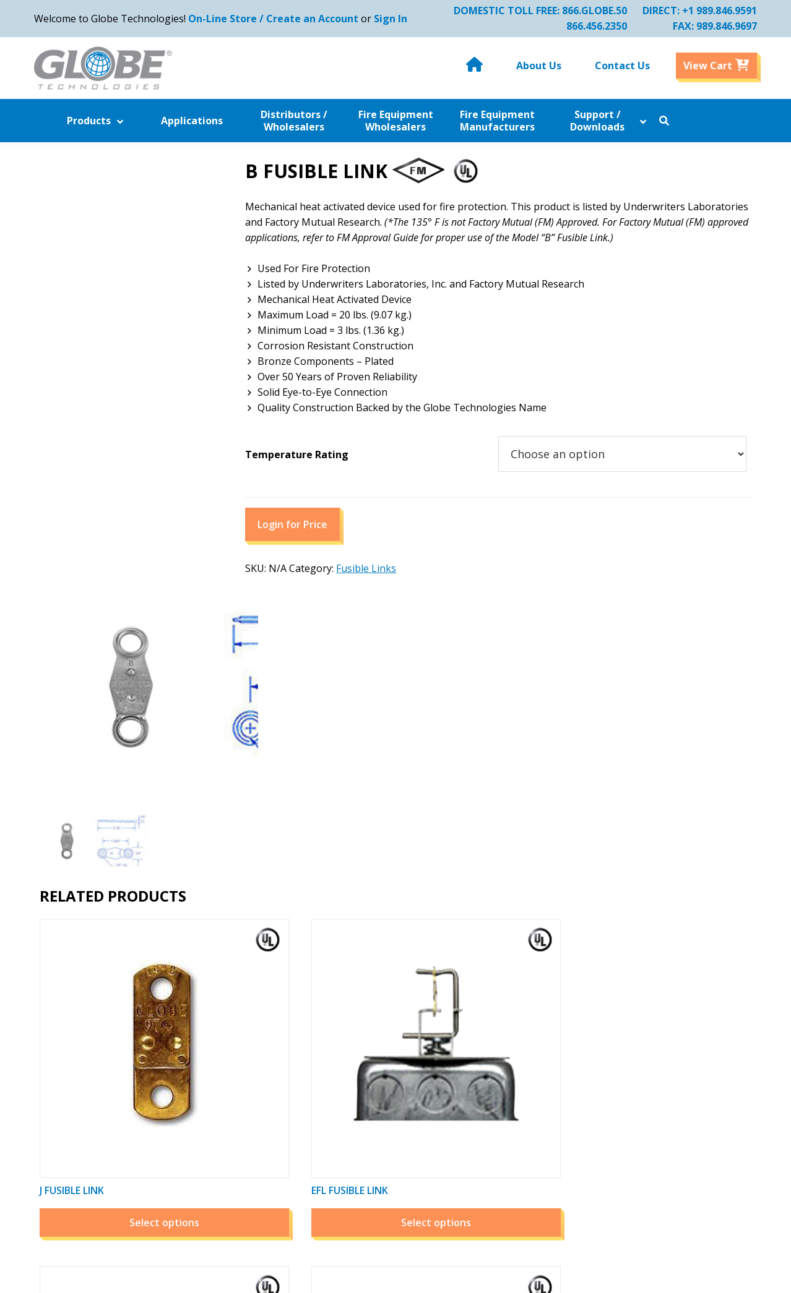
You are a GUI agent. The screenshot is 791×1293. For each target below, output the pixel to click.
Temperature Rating (338, 472)
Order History (524, 1031)
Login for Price (334, 542)
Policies (364, 1093)
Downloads (227, 1170)
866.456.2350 (591, 26)
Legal (359, 1155)
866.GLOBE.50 (588, 10)
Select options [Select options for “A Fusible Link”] (670, 856)
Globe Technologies (303, 1277)
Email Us (658, 1155)
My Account (520, 1016)
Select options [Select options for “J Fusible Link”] (118, 856)
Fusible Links (408, 586)
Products (222, 1031)
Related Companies (391, 1031)
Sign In (396, 18)
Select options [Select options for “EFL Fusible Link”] (302, 856)
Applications (229, 1047)
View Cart (515, 1047)
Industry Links (234, 1124)
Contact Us (226, 1201)
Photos (363, 1078)
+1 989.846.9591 (713, 10)
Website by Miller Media (515, 1277)
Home (215, 1016)
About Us (222, 1186)
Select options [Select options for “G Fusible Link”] (486, 856)
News (360, 1016)
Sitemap (365, 1139)
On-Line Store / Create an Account (279, 18)
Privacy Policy (377, 1109)
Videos (362, 1062)
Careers (365, 1124)
